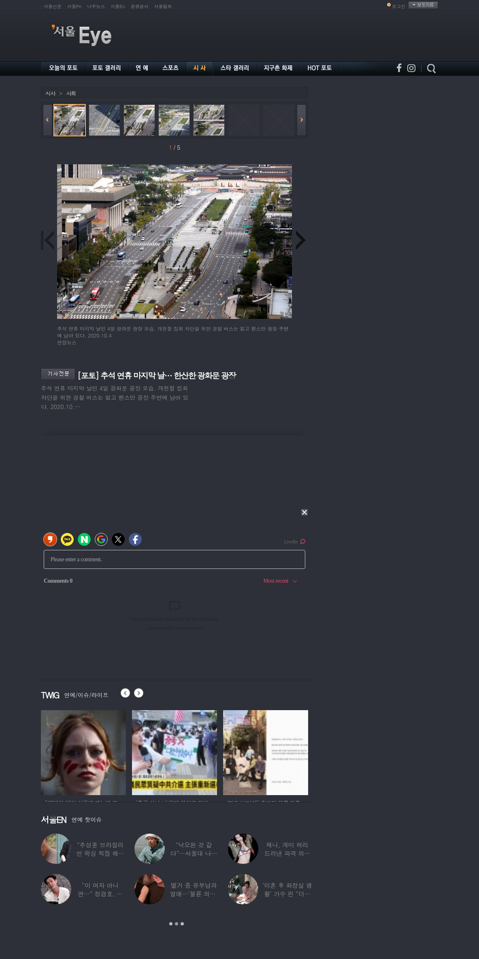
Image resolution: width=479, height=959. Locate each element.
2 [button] (176, 923)
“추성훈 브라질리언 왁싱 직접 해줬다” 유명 (100, 853)
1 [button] (170, 923)
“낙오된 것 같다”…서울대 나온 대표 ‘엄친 (193, 853)
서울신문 (53, 6)
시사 (50, 93)
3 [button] (182, 923)
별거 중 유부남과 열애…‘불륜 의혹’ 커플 (193, 893)
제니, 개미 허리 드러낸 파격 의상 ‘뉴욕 (287, 853)
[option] (83, 751)
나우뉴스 (96, 6)
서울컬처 (163, 6)
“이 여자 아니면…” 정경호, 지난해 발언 (100, 893)
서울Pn (74, 6)
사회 (71, 93)
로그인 (398, 6)
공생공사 (140, 6)
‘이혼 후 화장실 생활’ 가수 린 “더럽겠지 (287, 893)
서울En (118, 6)
